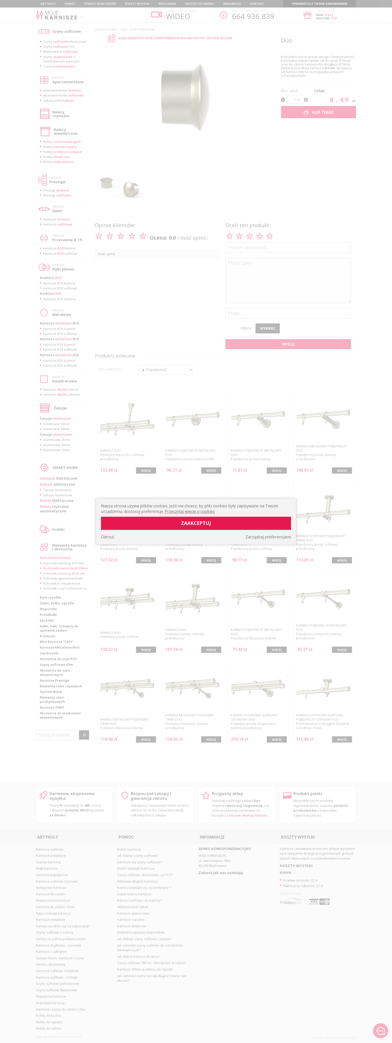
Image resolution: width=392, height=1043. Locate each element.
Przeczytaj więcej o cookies (190, 511)
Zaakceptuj (196, 523)
